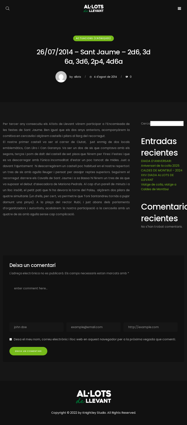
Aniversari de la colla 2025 (160, 165)
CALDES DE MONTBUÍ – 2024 (161, 170)
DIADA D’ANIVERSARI (156, 161)
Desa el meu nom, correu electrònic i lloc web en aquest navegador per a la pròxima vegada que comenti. (95, 339)
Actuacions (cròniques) (93, 38)
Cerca (145, 123)
